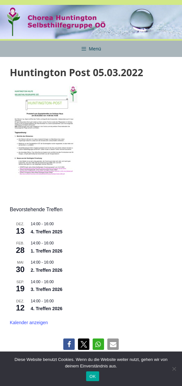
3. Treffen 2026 (46, 289)
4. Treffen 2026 (46, 308)
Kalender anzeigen (29, 322)
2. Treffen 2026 (46, 270)
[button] (69, 344)
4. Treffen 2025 (46, 231)
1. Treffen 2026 (46, 251)
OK (92, 376)
